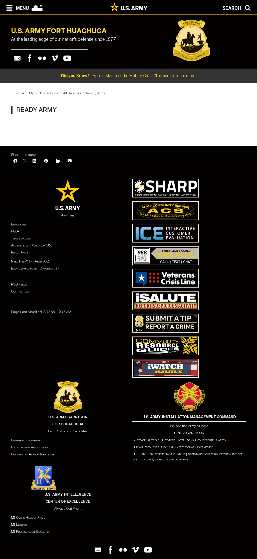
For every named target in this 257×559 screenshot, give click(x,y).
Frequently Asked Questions (32, 454)
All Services (72, 93)
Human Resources (145, 447)
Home (19, 93)
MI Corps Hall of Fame (28, 517)
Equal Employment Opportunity (35, 268)
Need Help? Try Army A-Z (30, 261)
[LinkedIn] (34, 161)
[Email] (69, 161)
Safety (221, 440)
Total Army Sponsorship (195, 440)
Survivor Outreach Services (153, 440)
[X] (25, 161)
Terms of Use (20, 238)
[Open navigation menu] (16, 8)
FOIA (15, 231)
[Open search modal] (237, 8)
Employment (20, 224)
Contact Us (20, 291)
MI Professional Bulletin (30, 531)
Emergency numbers (25, 440)
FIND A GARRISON (189, 433)
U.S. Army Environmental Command (158, 454)
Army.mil (68, 215)
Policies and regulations (30, 447)
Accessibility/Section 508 (31, 245)
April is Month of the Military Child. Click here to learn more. (128, 75)
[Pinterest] (46, 161)
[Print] (58, 161)
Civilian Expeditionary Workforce (187, 447)
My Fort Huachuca (43, 93)
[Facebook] (15, 161)
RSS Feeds (19, 284)
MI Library (19, 524)
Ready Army (19, 252)
